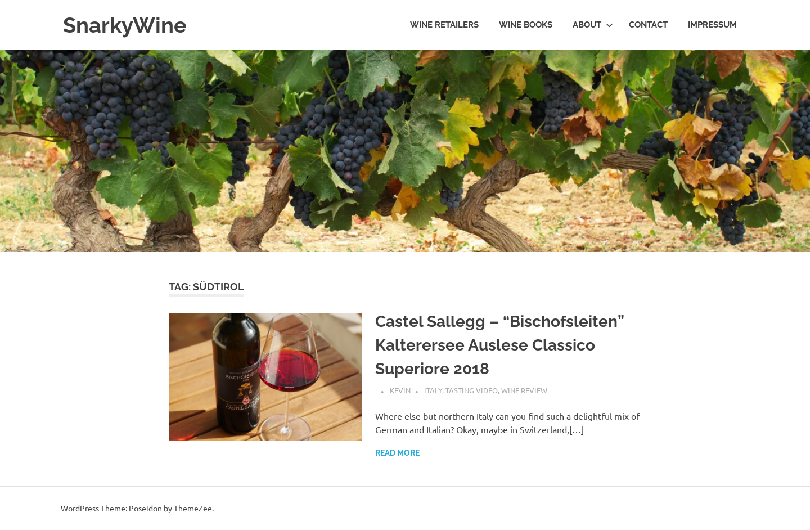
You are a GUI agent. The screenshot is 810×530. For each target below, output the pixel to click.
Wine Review (524, 390)
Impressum (712, 25)
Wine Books (525, 25)
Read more (397, 452)
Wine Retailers (444, 25)
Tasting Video (472, 390)
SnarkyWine (125, 25)
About (593, 25)
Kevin (400, 390)
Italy (433, 390)
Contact (648, 25)
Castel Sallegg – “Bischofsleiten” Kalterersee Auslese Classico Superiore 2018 (499, 345)
